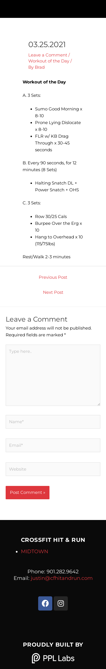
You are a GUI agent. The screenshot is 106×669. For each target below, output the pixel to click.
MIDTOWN (34, 551)
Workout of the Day (48, 61)
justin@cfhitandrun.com (62, 578)
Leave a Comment (47, 55)
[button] (53, 7)
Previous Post (53, 277)
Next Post (53, 292)
